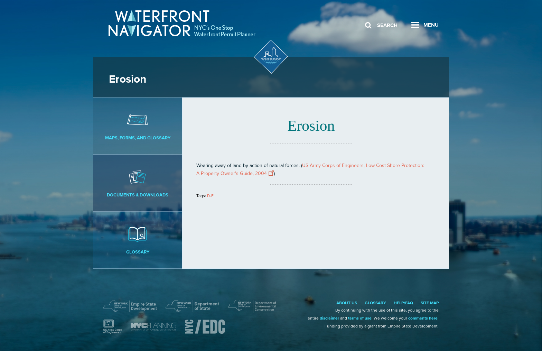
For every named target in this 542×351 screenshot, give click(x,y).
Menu (431, 25)
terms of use (360, 318)
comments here (423, 318)
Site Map (430, 303)
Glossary (138, 239)
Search (387, 25)
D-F (210, 195)
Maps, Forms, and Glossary (138, 125)
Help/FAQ (403, 303)
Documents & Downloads (138, 182)
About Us (346, 303)
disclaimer (329, 318)
